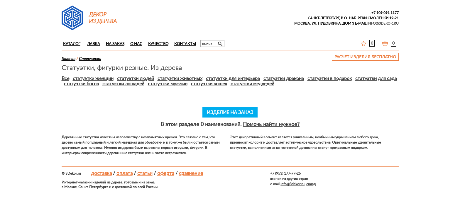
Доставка (101, 173)
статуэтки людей (135, 78)
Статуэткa (90, 59)
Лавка (93, 44)
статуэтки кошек (209, 83)
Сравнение (191, 173)
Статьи (145, 173)
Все (65, 78)
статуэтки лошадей (123, 83)
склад (311, 184)
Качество (158, 44)
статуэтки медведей (252, 83)
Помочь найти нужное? (271, 124)
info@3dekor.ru (292, 184)
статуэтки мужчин (167, 83)
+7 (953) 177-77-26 (285, 173)
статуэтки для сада (376, 78)
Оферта (165, 173)
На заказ (115, 44)
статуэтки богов (81, 83)
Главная (68, 59)
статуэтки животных (180, 78)
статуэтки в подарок (329, 78)
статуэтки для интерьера (233, 78)
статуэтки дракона (283, 78)
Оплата (124, 173)
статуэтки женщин (93, 78)
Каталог (71, 44)
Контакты (185, 44)
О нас (136, 44)
